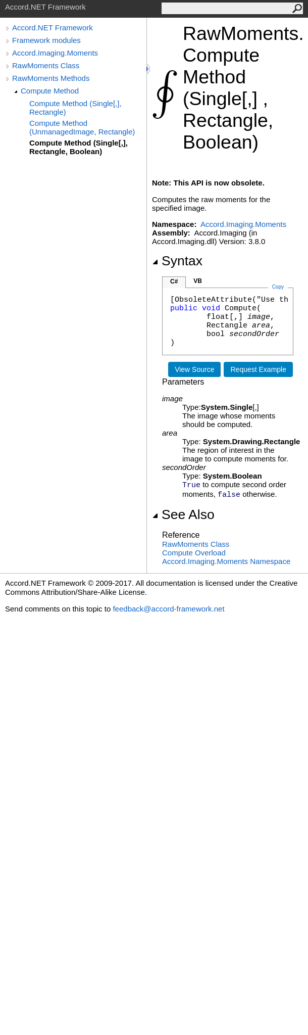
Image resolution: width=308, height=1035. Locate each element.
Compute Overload (194, 552)
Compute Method (50, 90)
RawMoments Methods (50, 78)
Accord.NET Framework (52, 27)
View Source (194, 369)
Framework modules (46, 40)
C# (174, 281)
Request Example (258, 369)
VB (197, 281)
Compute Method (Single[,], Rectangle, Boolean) (78, 147)
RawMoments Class (45, 65)
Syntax (177, 260)
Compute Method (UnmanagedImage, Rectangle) (82, 127)
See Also (183, 514)
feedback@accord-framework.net (168, 608)
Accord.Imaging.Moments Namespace (226, 561)
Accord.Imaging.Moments (55, 53)
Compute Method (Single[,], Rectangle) (75, 107)
